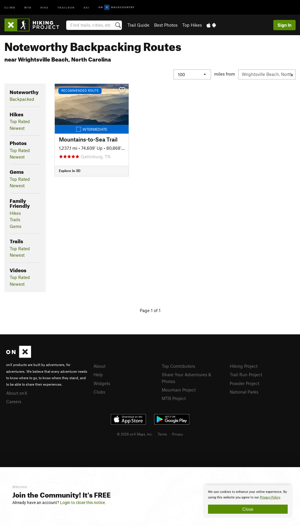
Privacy (177, 434)
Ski (86, 7)
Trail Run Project (246, 374)
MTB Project (174, 398)
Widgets (101, 383)
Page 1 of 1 (150, 310)
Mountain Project (179, 389)
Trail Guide (138, 25)
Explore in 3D (69, 170)
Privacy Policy (270, 497)
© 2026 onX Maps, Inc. (135, 434)
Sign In (284, 25)
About (99, 366)
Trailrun (66, 7)
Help (98, 374)
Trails (15, 219)
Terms (162, 434)
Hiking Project (244, 366)
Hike (44, 7)
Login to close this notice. (83, 502)
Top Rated (20, 121)
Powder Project (244, 383)
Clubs (99, 391)
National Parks (244, 391)
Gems (15, 226)
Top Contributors (178, 366)
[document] (248, 501)
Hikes (15, 213)
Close (247, 509)
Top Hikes (192, 25)
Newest (17, 128)
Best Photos (166, 25)
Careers (13, 401)
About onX (16, 393)
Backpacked (22, 99)
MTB (28, 7)
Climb (10, 7)
